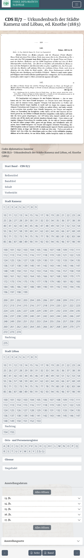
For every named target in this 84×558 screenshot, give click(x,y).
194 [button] (71, 286)
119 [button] (52, 255)
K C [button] (50, 446)
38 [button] (73, 220)
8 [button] (32, 207)
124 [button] (5, 260)
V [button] (20, 451)
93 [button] (47, 241)
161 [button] (12, 276)
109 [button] (65, 249)
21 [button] (63, 215)
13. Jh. (8, 498)
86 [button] (10, 241)
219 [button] (52, 305)
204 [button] (32, 300)
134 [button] (71, 260)
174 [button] (19, 281)
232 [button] (58, 310)
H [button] (40, 446)
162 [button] (19, 276)
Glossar (9, 459)
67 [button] (68, 231)
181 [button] (65, 281)
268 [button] (58, 326)
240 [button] (32, 316)
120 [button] (58, 255)
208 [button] (58, 300)
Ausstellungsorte (14, 540)
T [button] (12, 451)
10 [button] (5, 215)
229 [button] (38, 310)
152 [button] (32, 271)
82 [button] (68, 236)
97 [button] (68, 241)
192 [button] (58, 286)
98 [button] (73, 241)
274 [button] (19, 332)
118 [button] (45, 255)
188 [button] (32, 286)
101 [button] (12, 249)
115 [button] (25, 255)
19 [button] (52, 215)
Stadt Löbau (12, 351)
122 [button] (71, 255)
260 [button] (5, 326)
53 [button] (73, 225)
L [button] (55, 446)
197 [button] (12, 292)
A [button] (4, 446)
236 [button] (5, 316)
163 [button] (25, 276)
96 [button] (63, 241)
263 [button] (25, 326)
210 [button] (71, 300)
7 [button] (28, 207)
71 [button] (10, 236)
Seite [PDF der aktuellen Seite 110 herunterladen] (35, 552)
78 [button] (47, 236)
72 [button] (15, 236)
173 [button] (12, 281)
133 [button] (65, 260)
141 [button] (38, 265)
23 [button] (73, 215)
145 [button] (65, 265)
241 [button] (38, 316)
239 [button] (25, 316)
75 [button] (31, 236)
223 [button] (78, 305)
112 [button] (5, 255)
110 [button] (71, 249)
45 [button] (31, 225)
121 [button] (65, 255)
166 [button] (45, 276)
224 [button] (5, 310)
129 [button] (38, 260)
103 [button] (25, 249)
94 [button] (52, 241)
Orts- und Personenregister (21, 440)
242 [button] (45, 316)
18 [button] (47, 215)
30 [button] (31, 220)
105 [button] (38, 249)
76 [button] (36, 236)
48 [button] (47, 225)
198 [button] (19, 292)
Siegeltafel (11, 468)
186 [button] (19, 286)
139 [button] (25, 265)
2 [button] (8, 207)
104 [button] (32, 249)
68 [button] (73, 231)
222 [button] (71, 305)
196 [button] (5, 292)
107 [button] (52, 249)
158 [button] (71, 271)
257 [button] (65, 321)
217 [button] (38, 305)
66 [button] (63, 231)
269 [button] (65, 326)
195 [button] (78, 286)
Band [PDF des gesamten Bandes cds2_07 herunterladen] (49, 552)
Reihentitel (11, 175)
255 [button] (52, 321)
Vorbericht (11, 192)
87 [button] (15, 241)
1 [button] (4, 207)
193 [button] (65, 286)
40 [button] (5, 225)
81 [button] (63, 236)
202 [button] (19, 300)
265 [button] (38, 326)
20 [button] (57, 215)
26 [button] (10, 220)
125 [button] (12, 260)
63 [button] (47, 231)
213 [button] (12, 305)
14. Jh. (8, 503)
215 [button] (25, 305)
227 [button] (25, 310)
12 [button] (15, 215)
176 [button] (32, 281)
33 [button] (47, 220)
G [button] (36, 446)
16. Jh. (8, 514)
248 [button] (5, 321)
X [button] (29, 451)
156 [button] (58, 271)
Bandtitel (10, 181)
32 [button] (41, 220)
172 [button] (5, 281)
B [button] (8, 446)
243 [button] (52, 316)
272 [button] (5, 332)
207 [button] (52, 300)
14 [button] (26, 215)
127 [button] (25, 260)
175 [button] (25, 281)
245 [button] (65, 316)
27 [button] (15, 220)
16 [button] (36, 215)
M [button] (59, 446)
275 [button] (5, 343)
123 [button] (78, 255)
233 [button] (65, 310)
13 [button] (20, 215)
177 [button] (38, 281)
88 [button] (20, 241)
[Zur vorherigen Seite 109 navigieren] (5, 553)
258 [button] (71, 321)
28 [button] (20, 220)
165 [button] (38, 276)
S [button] (8, 451)
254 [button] (45, 321)
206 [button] (45, 300)
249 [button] (12, 321)
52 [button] (68, 225)
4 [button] (16, 207)
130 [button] (45, 260)
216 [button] (32, 305)
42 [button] (15, 225)
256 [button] (58, 321)
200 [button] (5, 300)
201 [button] (12, 300)
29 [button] (26, 220)
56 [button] (10, 231)
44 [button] (26, 225)
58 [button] (20, 231)
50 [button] (57, 225)
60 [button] (31, 231)
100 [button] (5, 249)
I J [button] (45, 446)
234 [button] (71, 310)
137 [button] (12, 265)
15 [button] (31, 215)
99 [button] (78, 241)
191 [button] (52, 286)
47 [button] (41, 225)
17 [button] (41, 215)
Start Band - (17, 166)
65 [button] (57, 231)
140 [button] (32, 265)
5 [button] (20, 207)
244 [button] (58, 316)
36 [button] (63, 220)
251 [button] (25, 321)
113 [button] (12, 255)
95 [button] (57, 241)
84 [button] (78, 236)
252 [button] (32, 321)
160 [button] (5, 276)
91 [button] (36, 241)
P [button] (72, 446)
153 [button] (38, 271)
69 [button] (78, 231)
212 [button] (5, 305)
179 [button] (52, 281)
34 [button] (52, 220)
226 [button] (19, 310)
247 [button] (78, 316)
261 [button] (12, 326)
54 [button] (78, 225)
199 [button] (25, 292)
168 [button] (58, 276)
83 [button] (73, 236)
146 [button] (71, 265)
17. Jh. (8, 519)
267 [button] (52, 326)
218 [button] (45, 305)
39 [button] (78, 220)
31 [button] (36, 220)
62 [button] (41, 231)
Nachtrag (10, 337)
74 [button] (26, 236)
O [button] (68, 446)
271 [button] (78, 326)
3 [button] (12, 207)
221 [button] (65, 305)
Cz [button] (17, 446)
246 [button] (71, 316)
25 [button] (5, 220)
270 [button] (71, 326)
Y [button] (33, 451)
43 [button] (20, 225)
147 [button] (78, 265)
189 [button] (38, 286)
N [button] (64, 446)
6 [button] (24, 207)
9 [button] (36, 207)
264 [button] (32, 326)
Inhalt (8, 186)
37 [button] (68, 220)
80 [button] (57, 236)
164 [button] (32, 276)
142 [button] (45, 265)
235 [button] (78, 310)
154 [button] (45, 271)
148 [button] (5, 271)
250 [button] (19, 321)
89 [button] (26, 241)
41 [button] (10, 225)
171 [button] (78, 276)
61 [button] (36, 231)
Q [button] (77, 446)
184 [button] (5, 286)
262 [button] (19, 326)
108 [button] (58, 249)
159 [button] (78, 271)
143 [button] (52, 265)
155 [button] (52, 271)
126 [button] (19, 260)
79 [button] (52, 236)
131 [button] (52, 260)
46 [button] (36, 225)
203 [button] (25, 300)
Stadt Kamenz (13, 201)
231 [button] (52, 310)
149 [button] (12, 271)
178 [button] (45, 281)
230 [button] (45, 310)
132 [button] (58, 260)
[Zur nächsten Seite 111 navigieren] (77, 553)
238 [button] (19, 316)
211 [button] (78, 300)
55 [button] (5, 231)
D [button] (22, 446)
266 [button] (45, 326)
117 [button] (38, 255)
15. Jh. (8, 509)
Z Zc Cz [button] (40, 451)
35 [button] (57, 220)
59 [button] (26, 231)
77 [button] (41, 236)
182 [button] (71, 281)
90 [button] (31, 241)
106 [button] (45, 249)
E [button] (26, 446)
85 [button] (5, 241)
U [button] (16, 451)
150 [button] (19, 271)
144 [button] (58, 265)
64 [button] (52, 231)
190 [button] (45, 286)
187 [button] (25, 286)
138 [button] (19, 265)
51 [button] (63, 225)
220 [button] (58, 305)
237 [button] (12, 316)
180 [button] (58, 281)
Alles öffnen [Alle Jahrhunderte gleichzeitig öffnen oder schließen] (42, 492)
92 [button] (41, 241)
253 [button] (38, 321)
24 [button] (78, 215)
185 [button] (12, 286)
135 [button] (78, 260)
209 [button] (65, 300)
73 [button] (20, 236)
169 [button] (65, 276)
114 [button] (19, 255)
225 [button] (12, 310)
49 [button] (52, 225)
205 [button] (38, 300)
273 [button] (12, 332)
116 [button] (32, 255)
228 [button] (32, 310)
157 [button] (65, 271)
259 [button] (78, 321)
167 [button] (52, 276)
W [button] (25, 451)
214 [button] (19, 305)
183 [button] (78, 281)
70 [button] (5, 236)
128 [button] (32, 260)
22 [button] (68, 215)
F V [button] (31, 446)
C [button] (12, 446)
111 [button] (78, 249)
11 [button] (10, 215)
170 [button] (71, 276)
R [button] (4, 451)
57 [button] (15, 231)
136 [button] (5, 265)
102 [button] (19, 249)
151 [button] (25, 271)
